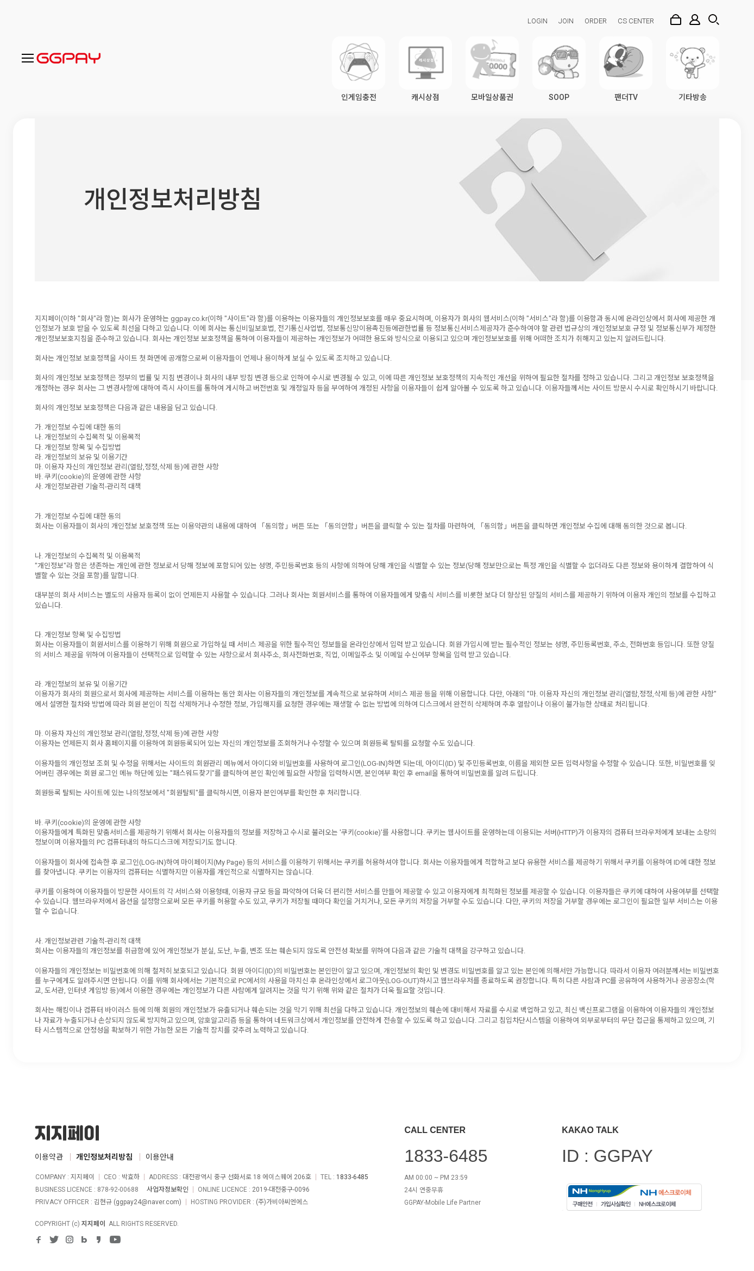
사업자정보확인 (167, 1189)
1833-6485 (352, 1177)
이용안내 (160, 1157)
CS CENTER (636, 21)
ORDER (596, 21)
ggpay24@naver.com (147, 1202)
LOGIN (537, 21)
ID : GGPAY (607, 1156)
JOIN (566, 21)
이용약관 (49, 1157)
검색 (713, 19)
